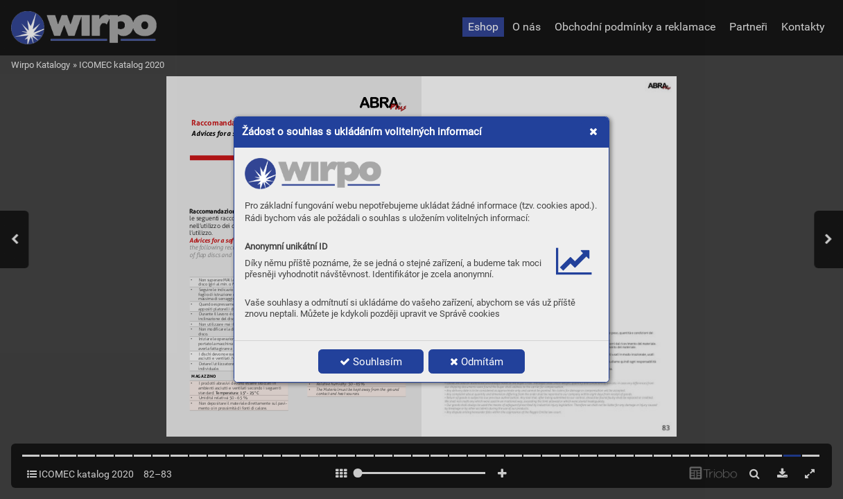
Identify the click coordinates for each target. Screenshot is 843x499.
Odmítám (476, 362)
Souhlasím (371, 362)
